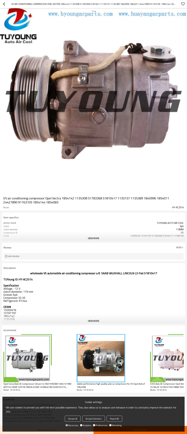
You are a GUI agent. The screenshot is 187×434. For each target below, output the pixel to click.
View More (93, 238)
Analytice (85, 425)
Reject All (114, 418)
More (179, 247)
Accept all (72, 418)
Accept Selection (94, 418)
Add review (13, 256)
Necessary (72, 425)
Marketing (115, 425)
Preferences (100, 425)
